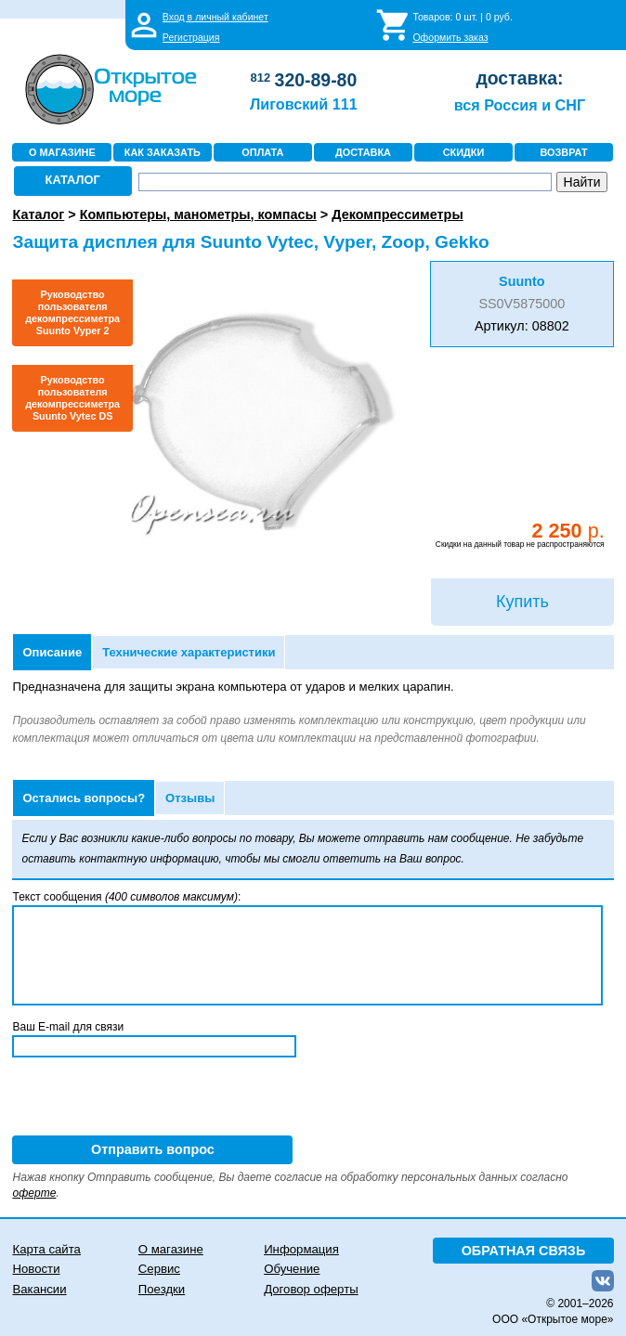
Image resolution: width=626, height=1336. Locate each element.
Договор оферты (311, 1289)
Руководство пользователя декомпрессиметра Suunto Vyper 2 (72, 312)
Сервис (159, 1269)
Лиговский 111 (304, 104)
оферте (34, 1193)
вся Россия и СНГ (519, 105)
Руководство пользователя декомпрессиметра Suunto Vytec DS (72, 398)
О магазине (170, 1249)
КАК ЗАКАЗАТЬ (162, 152)
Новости (35, 1269)
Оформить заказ (450, 37)
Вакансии (39, 1289)
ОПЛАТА (262, 152)
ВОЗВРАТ (563, 152)
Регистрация (191, 37)
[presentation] (153, 1099)
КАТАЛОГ (73, 180)
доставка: (519, 78)
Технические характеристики (188, 652)
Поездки (161, 1289)
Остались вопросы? (83, 798)
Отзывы (190, 798)
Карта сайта (46, 1249)
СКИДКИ (464, 152)
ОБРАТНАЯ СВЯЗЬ (524, 1250)
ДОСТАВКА (363, 152)
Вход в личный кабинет (215, 16)
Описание (52, 652)
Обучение (292, 1269)
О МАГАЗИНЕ (62, 152)
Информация (301, 1249)
